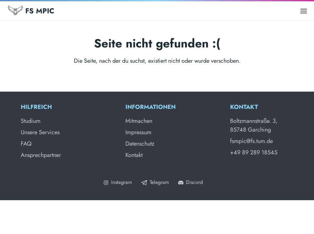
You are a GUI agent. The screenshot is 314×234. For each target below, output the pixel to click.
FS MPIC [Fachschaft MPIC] (31, 11)
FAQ (26, 143)
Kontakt (134, 155)
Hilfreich (36, 107)
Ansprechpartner (41, 155)
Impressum (138, 132)
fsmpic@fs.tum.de (251, 141)
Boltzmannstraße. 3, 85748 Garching (254, 125)
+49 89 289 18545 (253, 152)
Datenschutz (139, 143)
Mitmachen (138, 121)
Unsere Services (40, 132)
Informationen (150, 107)
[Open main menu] (303, 11)
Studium (31, 121)
